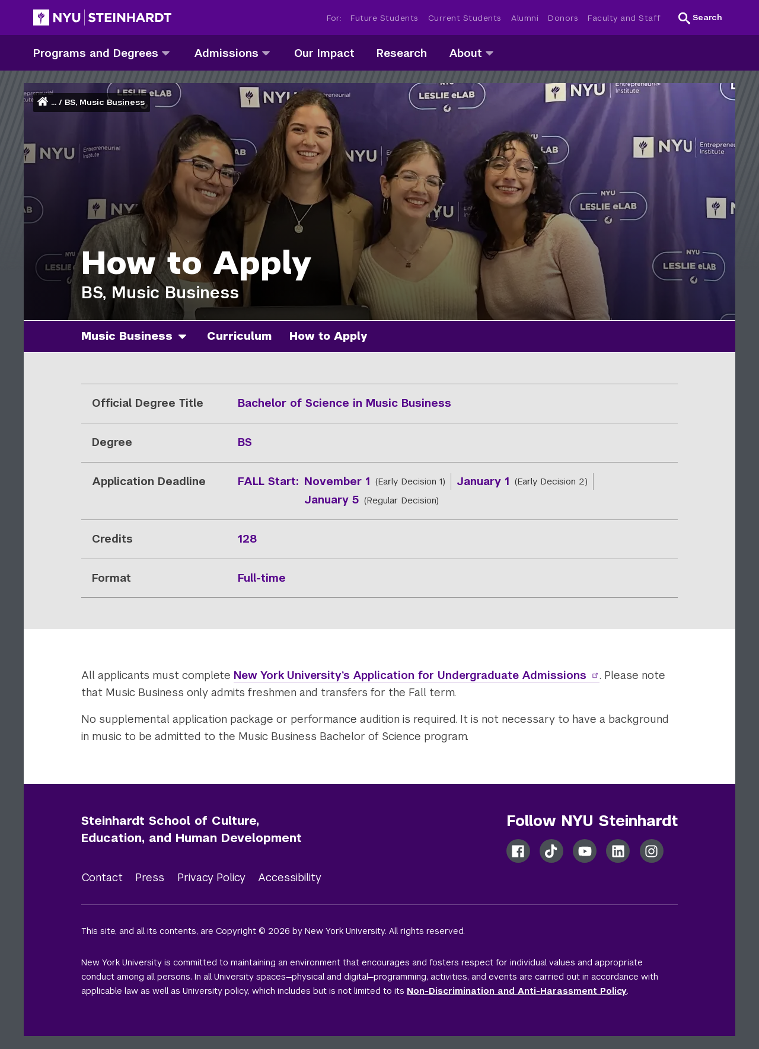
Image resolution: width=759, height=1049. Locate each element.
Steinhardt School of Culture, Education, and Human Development (191, 829)
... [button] (53, 102)
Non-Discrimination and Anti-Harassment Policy (517, 991)
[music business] (187, 336)
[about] (489, 52)
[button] (700, 17)
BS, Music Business (105, 102)
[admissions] (266, 52)
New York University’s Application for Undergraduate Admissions (416, 675)
